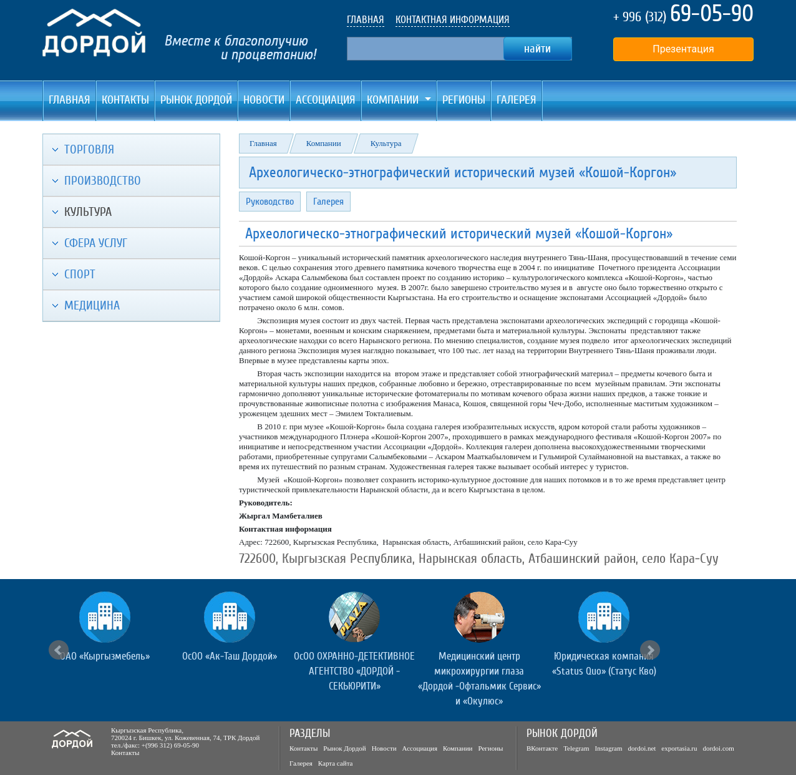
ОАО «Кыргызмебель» (105, 656)
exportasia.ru (679, 748)
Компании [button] (394, 100)
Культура (386, 143)
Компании (323, 143)
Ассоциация (326, 100)
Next (650, 650)
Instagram (609, 748)
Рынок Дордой (196, 100)
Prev (59, 650)
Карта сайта (335, 763)
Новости (263, 100)
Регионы (463, 100)
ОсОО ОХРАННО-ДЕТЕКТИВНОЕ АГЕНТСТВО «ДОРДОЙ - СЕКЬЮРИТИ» (354, 671)
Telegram (576, 748)
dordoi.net (642, 748)
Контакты (125, 100)
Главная (69, 100)
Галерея (516, 100)
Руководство (270, 201)
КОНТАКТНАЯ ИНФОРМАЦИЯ (453, 19)
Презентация (683, 49)
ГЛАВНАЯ (365, 19)
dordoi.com (718, 748)
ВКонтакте (542, 748)
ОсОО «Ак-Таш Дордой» (229, 656)
